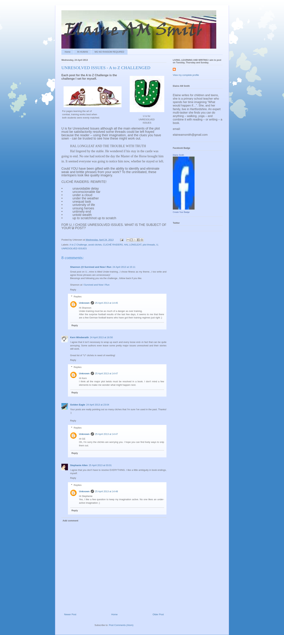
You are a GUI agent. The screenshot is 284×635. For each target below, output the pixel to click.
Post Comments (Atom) (121, 625)
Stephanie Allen (79, 465)
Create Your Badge (181, 212)
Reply (73, 289)
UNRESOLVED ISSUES (74, 248)
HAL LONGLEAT (132, 244)
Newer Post (70, 614)
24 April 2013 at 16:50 (101, 337)
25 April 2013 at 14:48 (106, 491)
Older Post (158, 614)
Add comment (70, 520)
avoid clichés (95, 244)
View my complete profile (186, 75)
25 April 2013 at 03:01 (100, 465)
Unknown (84, 303)
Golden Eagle (77, 404)
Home (67, 52)
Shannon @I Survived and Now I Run (90, 267)
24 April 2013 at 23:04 (97, 404)
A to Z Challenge (78, 244)
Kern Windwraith (79, 337)
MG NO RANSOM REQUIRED (109, 52)
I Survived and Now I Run (96, 284)
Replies (78, 296)
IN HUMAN (82, 52)
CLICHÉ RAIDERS (113, 244)
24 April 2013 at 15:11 (123, 267)
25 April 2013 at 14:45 (106, 303)
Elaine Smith (178, 155)
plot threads (149, 244)
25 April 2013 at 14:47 (106, 373)
